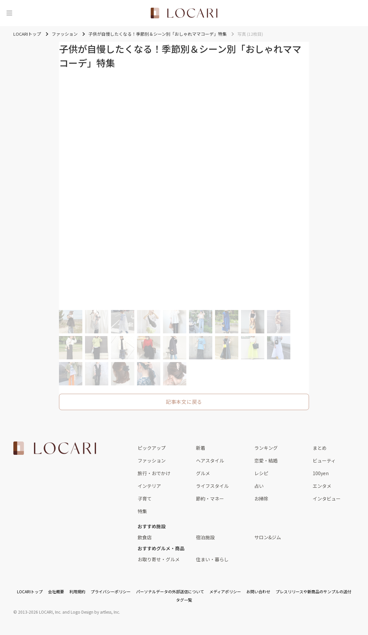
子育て (145, 498)
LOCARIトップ (30, 591)
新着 (200, 447)
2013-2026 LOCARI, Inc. (39, 612)
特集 (142, 511)
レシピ (261, 473)
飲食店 (145, 537)
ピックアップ (152, 447)
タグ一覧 (184, 600)
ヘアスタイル (210, 460)
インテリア (149, 486)
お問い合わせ (258, 591)
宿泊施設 (205, 537)
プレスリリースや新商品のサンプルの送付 (313, 591)
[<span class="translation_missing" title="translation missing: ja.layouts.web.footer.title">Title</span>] (54, 448)
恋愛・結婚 (266, 460)
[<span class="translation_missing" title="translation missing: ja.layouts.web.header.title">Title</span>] (184, 13)
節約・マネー (210, 498)
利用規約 (77, 591)
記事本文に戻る (184, 401)
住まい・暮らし (212, 559)
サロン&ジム (267, 537)
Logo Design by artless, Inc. (95, 612)
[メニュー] (9, 13)
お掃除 (261, 498)
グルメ (203, 473)
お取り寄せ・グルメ (159, 559)
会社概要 (56, 591)
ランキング (266, 447)
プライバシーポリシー (111, 591)
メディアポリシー (225, 591)
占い (259, 486)
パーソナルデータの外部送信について (170, 591)
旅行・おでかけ (154, 473)
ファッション (152, 460)
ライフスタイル (212, 486)
